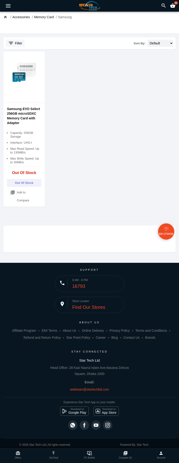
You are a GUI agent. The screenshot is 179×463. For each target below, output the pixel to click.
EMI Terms (49, 330)
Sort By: (140, 43)
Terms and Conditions (151, 330)
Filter (15, 43)
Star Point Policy (78, 337)
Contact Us (132, 337)
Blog (114, 337)
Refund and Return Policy (42, 337)
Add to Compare (19, 195)
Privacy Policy (120, 330)
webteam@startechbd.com (89, 389)
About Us (69, 330)
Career (101, 337)
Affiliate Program (24, 330)
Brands (150, 337)
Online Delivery (93, 330)
